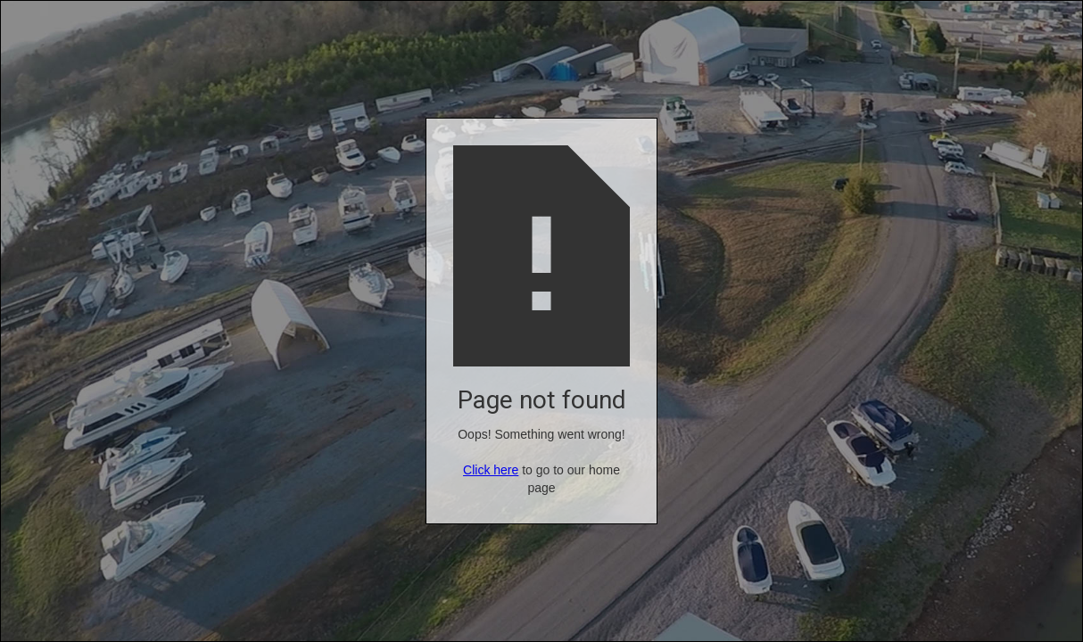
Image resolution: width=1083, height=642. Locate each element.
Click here (490, 470)
